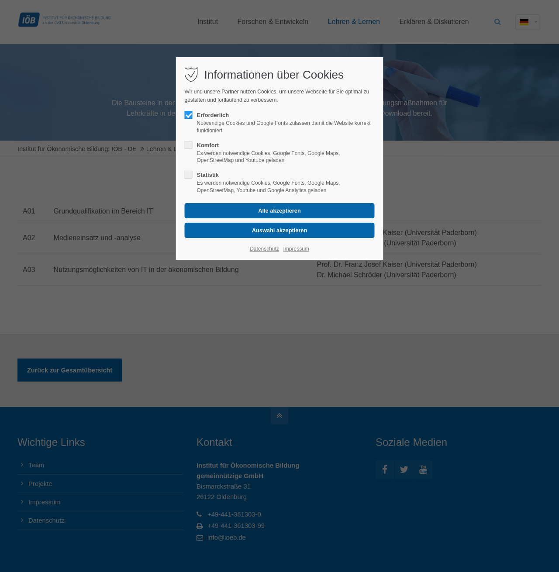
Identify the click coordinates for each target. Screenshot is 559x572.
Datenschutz (264, 249)
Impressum (296, 249)
